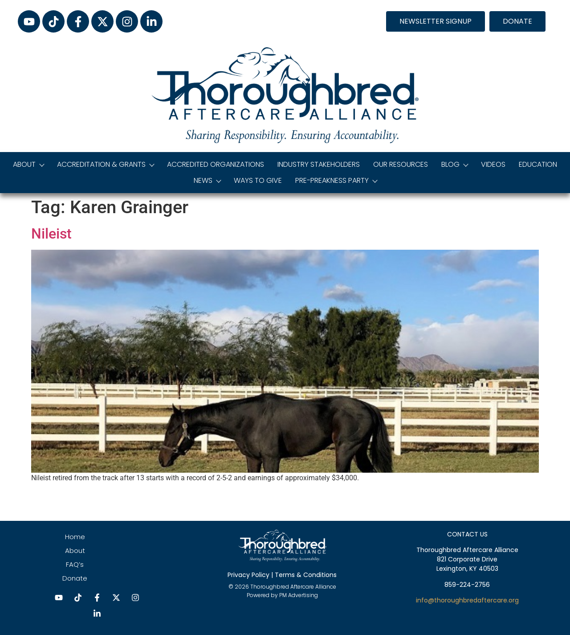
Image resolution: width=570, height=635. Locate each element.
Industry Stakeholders (318, 164)
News (207, 180)
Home (75, 536)
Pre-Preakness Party (336, 180)
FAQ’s (75, 564)
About (28, 164)
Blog (454, 164)
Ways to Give (258, 180)
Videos (493, 164)
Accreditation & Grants (105, 164)
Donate (74, 578)
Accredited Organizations (215, 164)
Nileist (51, 233)
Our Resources (400, 164)
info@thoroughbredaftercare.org (467, 600)
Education (538, 164)
